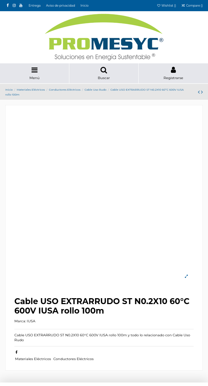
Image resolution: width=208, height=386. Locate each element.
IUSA (31, 321)
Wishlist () (167, 5)
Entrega (35, 5)
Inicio (85, 5)
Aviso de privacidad (61, 5)
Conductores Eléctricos (73, 359)
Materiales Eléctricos (33, 359)
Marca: (20, 321)
